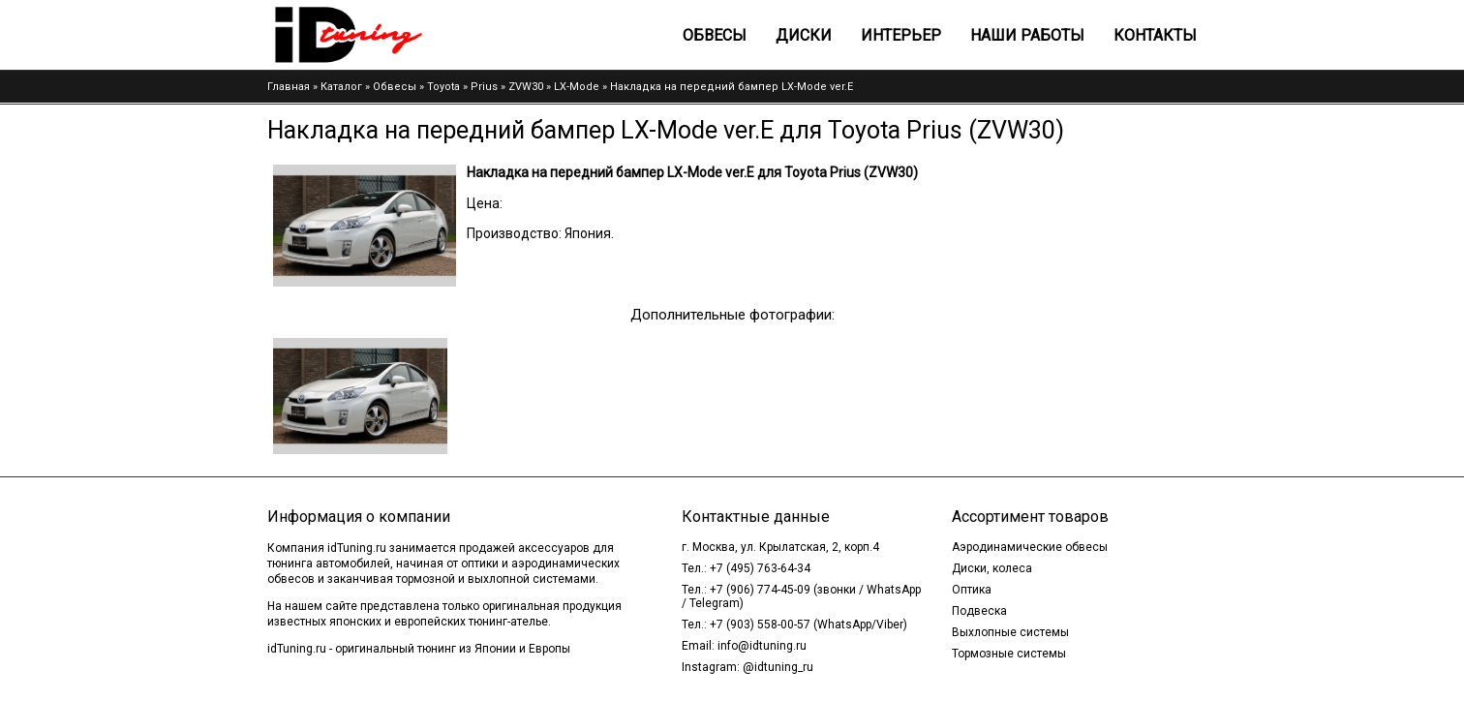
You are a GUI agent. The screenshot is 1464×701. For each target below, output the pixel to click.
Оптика (971, 589)
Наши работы (1027, 35)
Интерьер (901, 35)
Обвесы (715, 35)
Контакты (1155, 35)
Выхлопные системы (1010, 632)
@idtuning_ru (778, 667)
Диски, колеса (992, 568)
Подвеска (979, 611)
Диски (804, 35)
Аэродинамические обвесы (1030, 547)
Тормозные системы (1009, 653)
